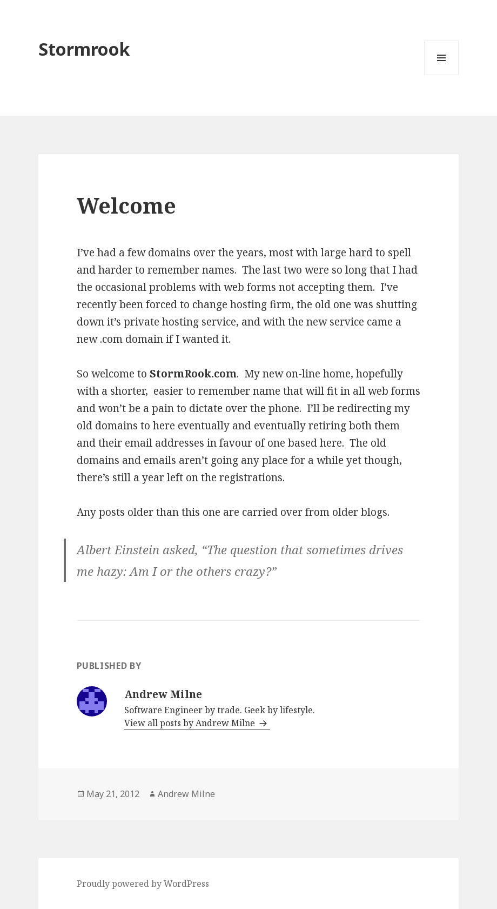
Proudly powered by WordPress (143, 884)
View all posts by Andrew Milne (190, 723)
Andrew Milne (186, 794)
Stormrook (84, 49)
